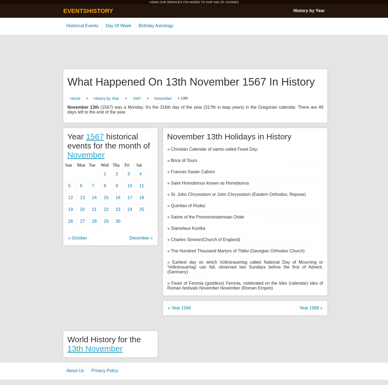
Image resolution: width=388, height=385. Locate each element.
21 (94, 209)
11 (141, 185)
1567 (137, 98)
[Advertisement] (194, 52)
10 (129, 185)
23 (118, 209)
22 (106, 209)
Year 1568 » (311, 308)
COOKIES (231, 2)
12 (70, 197)
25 (141, 209)
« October (77, 238)
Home (75, 98)
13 (82, 197)
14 (94, 197)
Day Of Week (118, 25)
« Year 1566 (179, 308)
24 (129, 209)
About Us (75, 370)
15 (106, 197)
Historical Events (82, 25)
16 (118, 197)
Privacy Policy (104, 370)
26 (70, 221)
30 (118, 221)
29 (106, 221)
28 (94, 221)
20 (82, 209)
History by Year (309, 10)
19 (70, 209)
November (163, 98)
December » (141, 238)
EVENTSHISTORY (88, 11)
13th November (95, 348)
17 (129, 197)
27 (82, 221)
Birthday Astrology (155, 25)
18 (141, 197)
